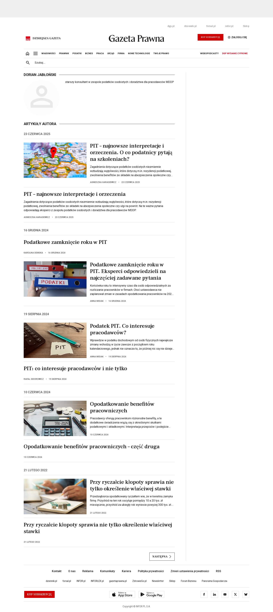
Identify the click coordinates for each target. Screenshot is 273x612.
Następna (162, 556)
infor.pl (229, 26)
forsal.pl (211, 26)
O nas (72, 571)
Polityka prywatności (151, 571)
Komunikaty (107, 571)
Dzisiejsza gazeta (47, 38)
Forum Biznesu (188, 581)
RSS (218, 571)
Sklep (246, 26)
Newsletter (158, 581)
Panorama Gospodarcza (214, 581)
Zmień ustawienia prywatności (190, 571)
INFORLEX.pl (97, 581)
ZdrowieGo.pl (139, 581)
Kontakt (56, 571)
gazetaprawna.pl (118, 581)
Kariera (126, 571)
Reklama (87, 571)
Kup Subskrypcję (210, 37)
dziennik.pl (190, 26)
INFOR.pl (81, 581)
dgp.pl (170, 26)
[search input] (140, 62)
